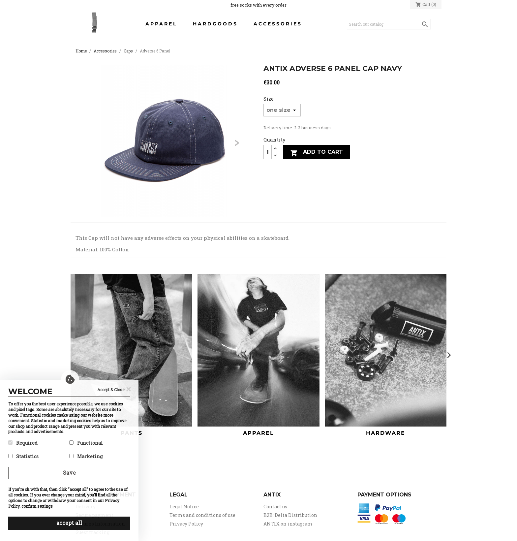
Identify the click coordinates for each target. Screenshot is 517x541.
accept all (69, 522)
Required (23, 442)
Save (69, 472)
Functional (86, 442)
